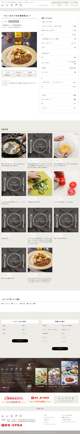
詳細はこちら (6, 387)
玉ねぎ (29, 303)
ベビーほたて (6, 303)
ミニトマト (15, 303)
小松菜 (22, 303)
